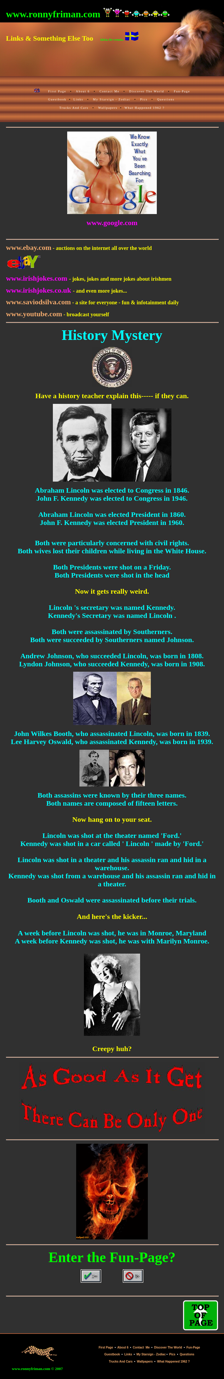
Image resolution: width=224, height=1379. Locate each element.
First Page (57, 91)
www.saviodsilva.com (38, 302)
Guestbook (57, 99)
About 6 (83, 91)
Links (78, 99)
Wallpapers (108, 107)
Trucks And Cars (73, 107)
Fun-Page (182, 91)
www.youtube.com (34, 314)
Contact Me (109, 91)
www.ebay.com (28, 247)
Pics (144, 99)
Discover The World (146, 91)
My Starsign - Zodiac (111, 99)
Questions (165, 99)
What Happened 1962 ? (145, 107)
